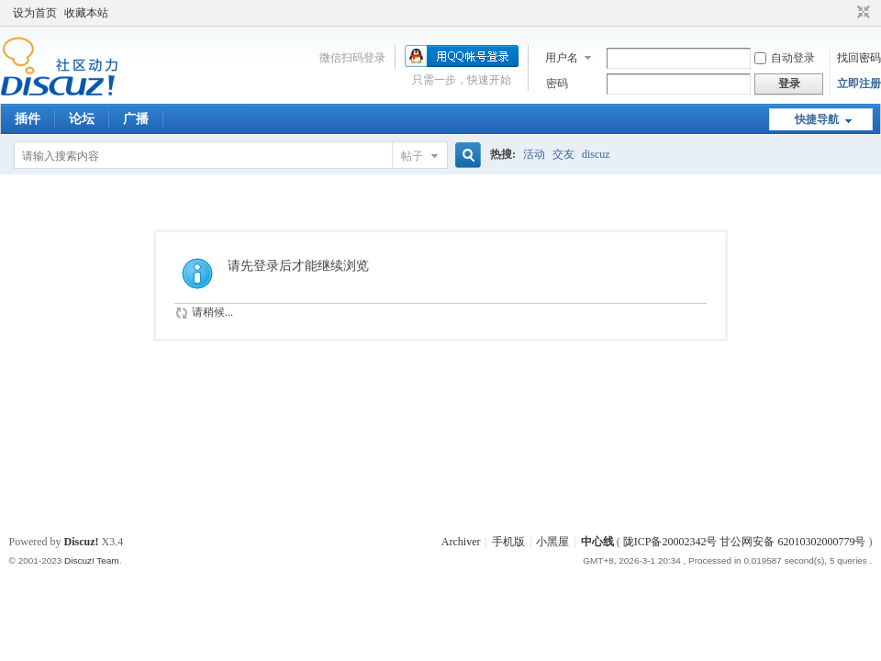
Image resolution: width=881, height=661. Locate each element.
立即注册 (859, 83)
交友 (563, 154)
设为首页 (35, 12)
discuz (596, 154)
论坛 (82, 119)
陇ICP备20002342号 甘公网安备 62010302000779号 (744, 541)
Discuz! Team (91, 560)
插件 (27, 119)
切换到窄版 (861, 13)
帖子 (412, 156)
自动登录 (784, 57)
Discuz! (81, 541)
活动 (534, 154)
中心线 (597, 541)
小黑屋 (552, 541)
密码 (557, 83)
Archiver (461, 541)
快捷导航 (817, 119)
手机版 (508, 541)
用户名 (561, 57)
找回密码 (859, 57)
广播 (136, 119)
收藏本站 (86, 12)
